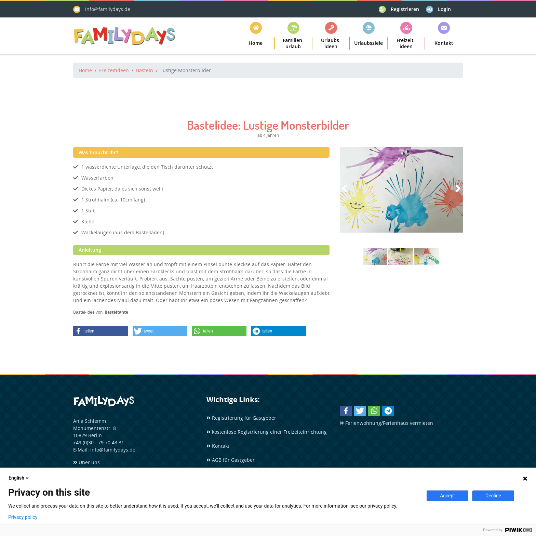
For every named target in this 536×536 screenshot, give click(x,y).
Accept (447, 495)
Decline (493, 495)
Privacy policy (22, 517)
